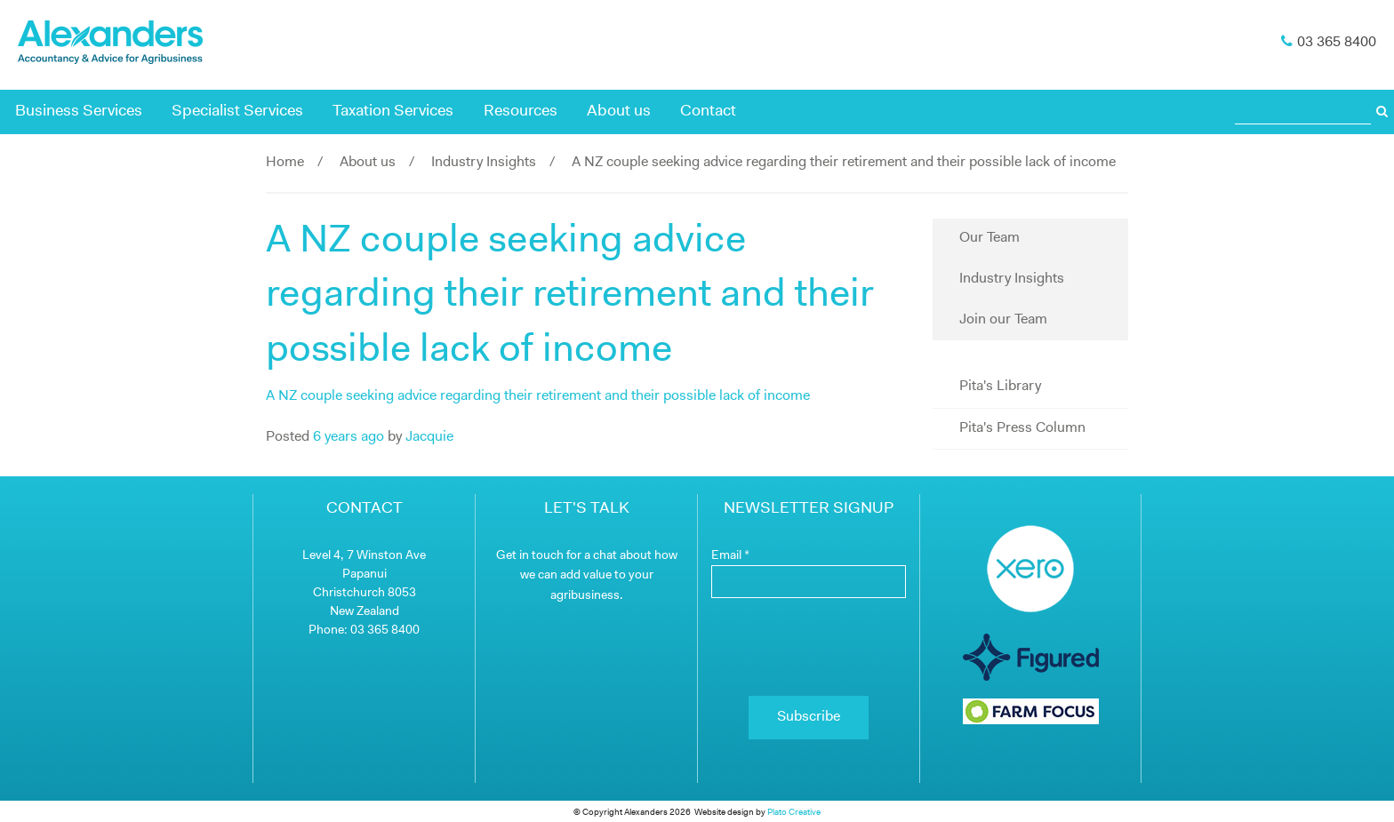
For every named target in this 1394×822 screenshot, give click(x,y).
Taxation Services (392, 111)
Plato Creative (794, 813)
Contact (708, 111)
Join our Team (1003, 320)
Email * (730, 556)
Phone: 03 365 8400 (364, 630)
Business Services (78, 111)
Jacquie (429, 437)
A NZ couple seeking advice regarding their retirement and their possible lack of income (538, 396)
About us (619, 111)
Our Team (989, 238)
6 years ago (348, 437)
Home (285, 163)
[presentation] (808, 647)
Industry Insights (483, 163)
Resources (520, 111)
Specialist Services (237, 111)
